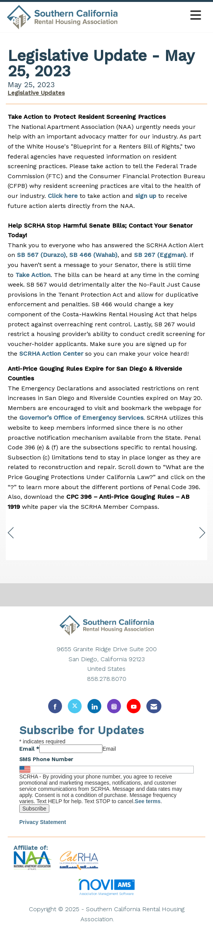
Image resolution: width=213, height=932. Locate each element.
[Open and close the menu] (161, 15)
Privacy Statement (42, 822)
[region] (202, 533)
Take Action (32, 275)
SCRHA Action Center (51, 353)
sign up (145, 195)
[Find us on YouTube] (134, 706)
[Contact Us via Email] (153, 706)
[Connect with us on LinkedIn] (94, 706)
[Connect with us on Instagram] (114, 706)
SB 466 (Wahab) (93, 254)
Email (29, 749)
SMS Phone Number (46, 759)
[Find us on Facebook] (55, 706)
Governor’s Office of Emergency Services (81, 417)
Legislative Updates (36, 92)
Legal (124, 919)
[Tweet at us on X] (75, 706)
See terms (148, 801)
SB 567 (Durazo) (41, 254)
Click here (63, 195)
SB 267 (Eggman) (160, 254)
